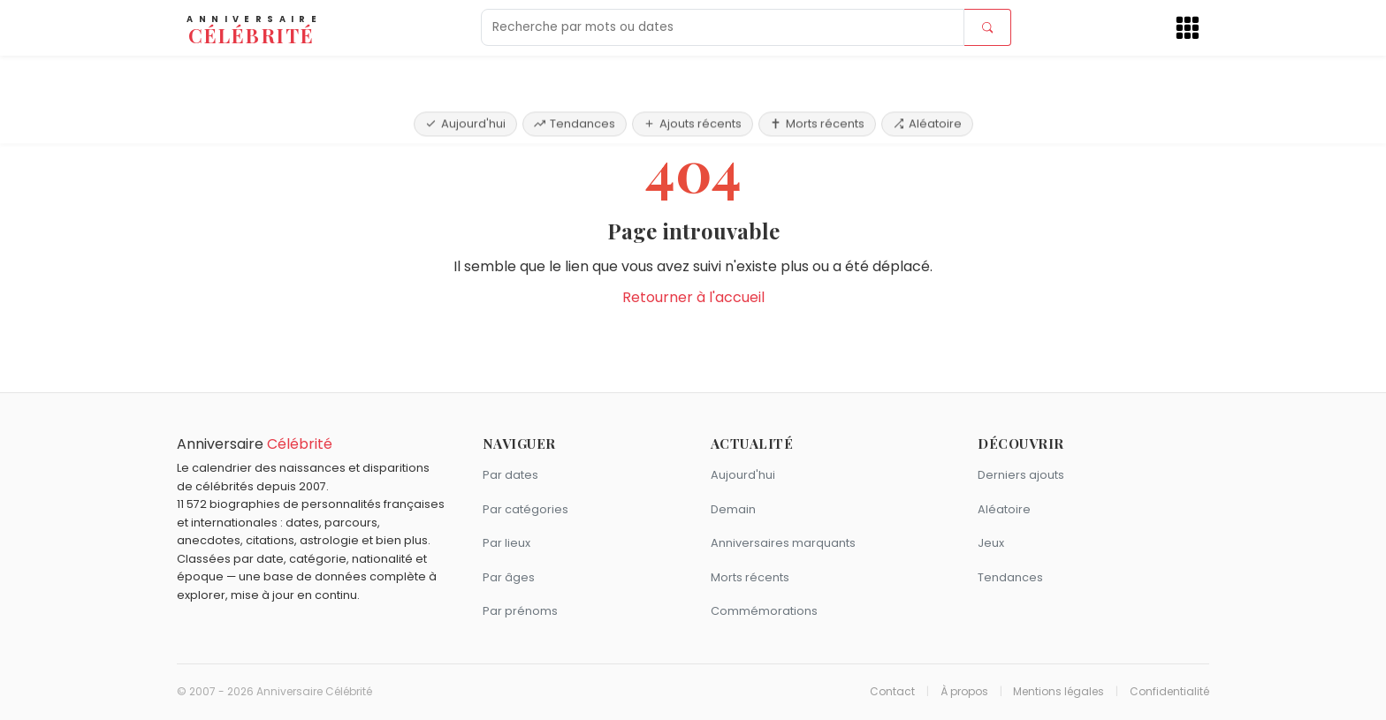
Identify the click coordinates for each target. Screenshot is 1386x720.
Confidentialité (1169, 692)
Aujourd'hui (465, 72)
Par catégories (525, 509)
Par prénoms (520, 610)
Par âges (509, 577)
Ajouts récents (693, 72)
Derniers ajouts (1021, 474)
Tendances (574, 72)
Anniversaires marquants (783, 542)
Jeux (991, 542)
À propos (964, 692)
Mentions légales (1058, 692)
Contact (892, 692)
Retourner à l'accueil (693, 297)
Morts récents (817, 72)
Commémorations (764, 610)
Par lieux (506, 542)
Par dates (510, 474)
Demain (733, 509)
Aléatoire (927, 72)
